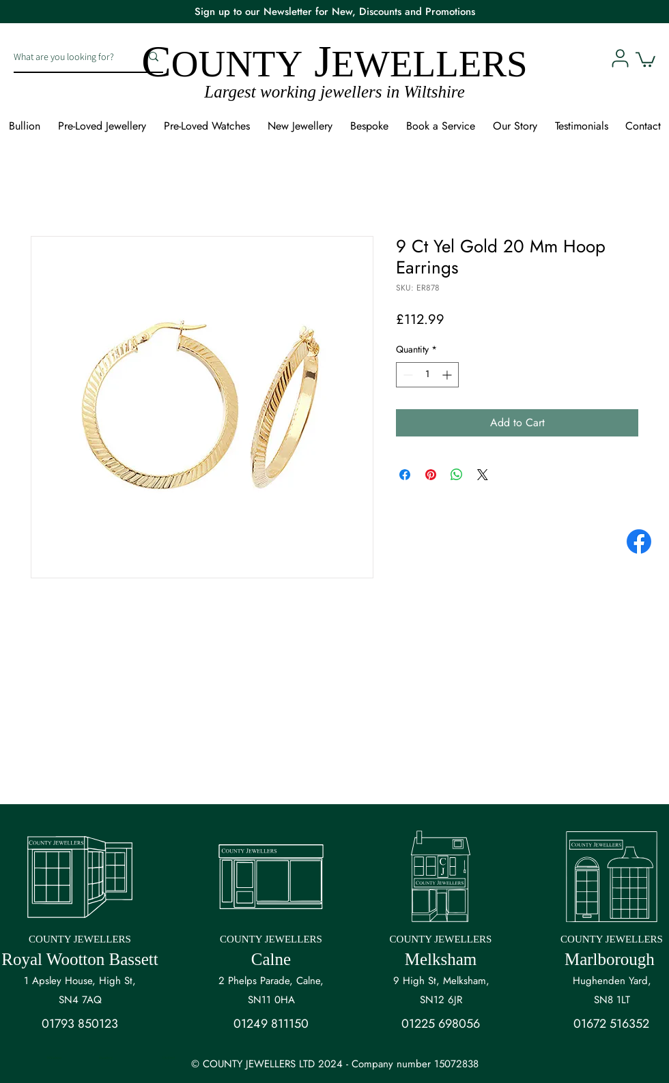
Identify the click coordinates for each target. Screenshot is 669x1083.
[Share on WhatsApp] (457, 474)
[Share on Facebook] (405, 474)
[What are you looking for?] (67, 57)
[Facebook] (639, 541)
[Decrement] (406, 375)
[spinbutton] (427, 375)
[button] (645, 58)
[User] (619, 58)
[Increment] (448, 375)
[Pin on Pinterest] (431, 474)
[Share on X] (482, 474)
